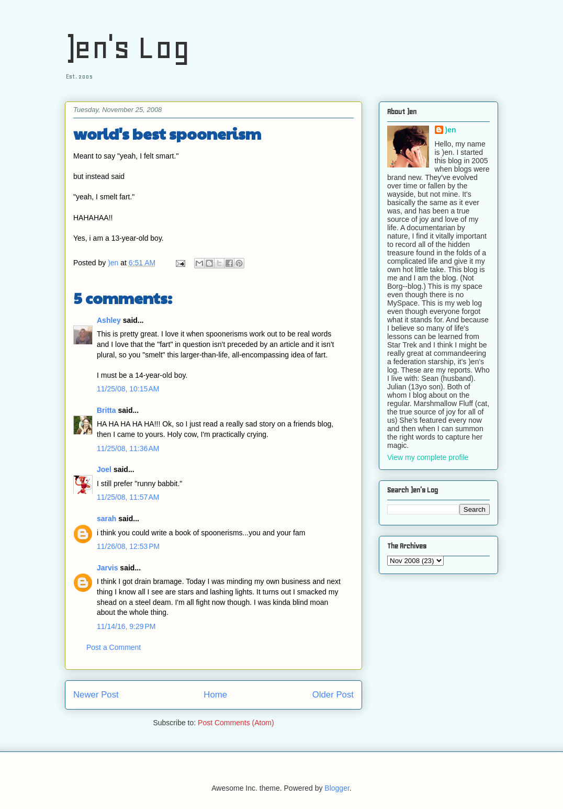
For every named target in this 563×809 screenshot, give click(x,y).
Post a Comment (113, 647)
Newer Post (96, 695)
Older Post (333, 695)
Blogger (336, 788)
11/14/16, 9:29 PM (126, 626)
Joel (104, 469)
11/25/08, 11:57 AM (128, 497)
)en (450, 130)
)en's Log (127, 47)
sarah (106, 518)
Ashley (109, 320)
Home (215, 695)
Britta (106, 410)
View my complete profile (427, 457)
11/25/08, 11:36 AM (128, 448)
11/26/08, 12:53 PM (128, 546)
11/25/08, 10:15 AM (128, 389)
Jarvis (107, 568)
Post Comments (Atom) (236, 722)
